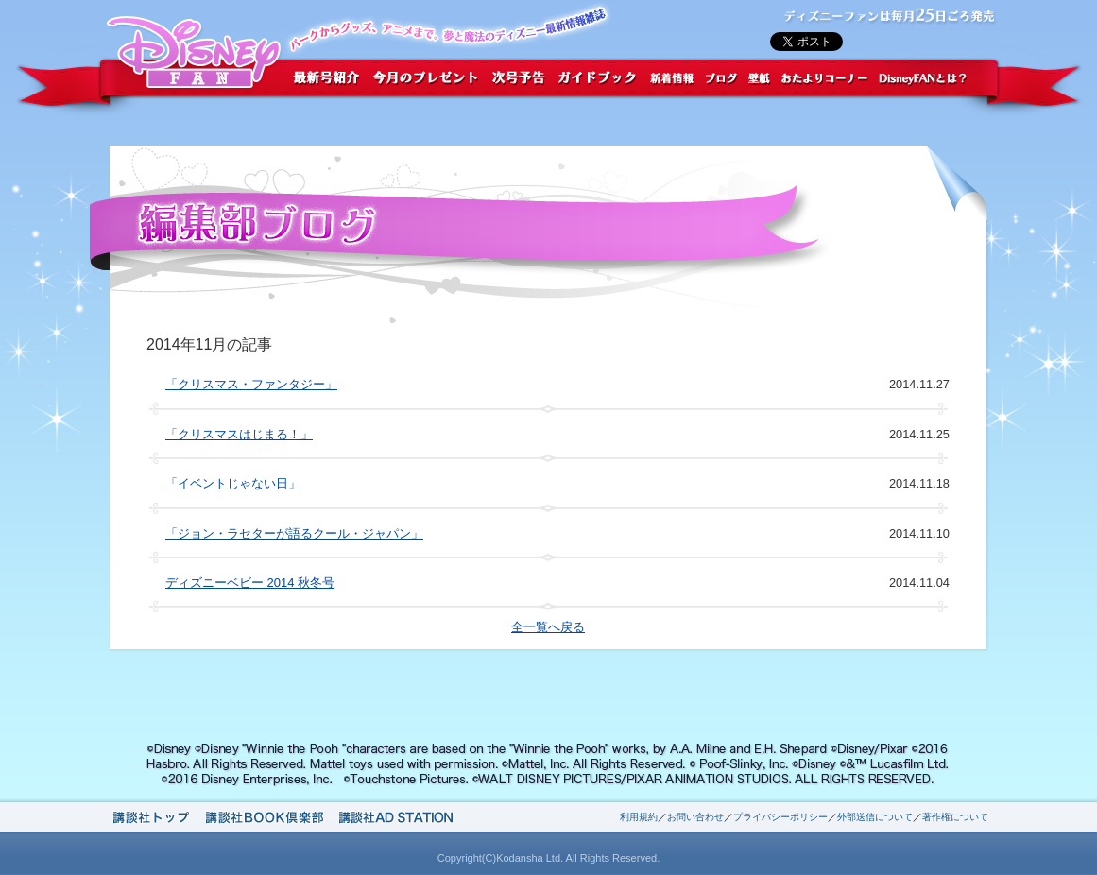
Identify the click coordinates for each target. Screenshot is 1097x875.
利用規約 (639, 817)
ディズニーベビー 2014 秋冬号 (249, 582)
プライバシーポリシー (780, 817)
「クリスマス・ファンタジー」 (251, 384)
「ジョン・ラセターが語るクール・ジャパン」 (294, 533)
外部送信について (875, 817)
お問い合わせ (695, 817)
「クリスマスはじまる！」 (239, 434)
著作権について (955, 817)
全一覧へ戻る (548, 627)
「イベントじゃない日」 (232, 483)
